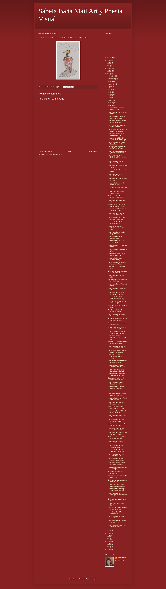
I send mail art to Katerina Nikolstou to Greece (116, 214)
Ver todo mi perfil (120, 560)
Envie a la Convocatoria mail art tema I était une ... (117, 323)
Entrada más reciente (45, 151)
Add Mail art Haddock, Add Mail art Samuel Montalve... (117, 437)
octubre (110, 81)
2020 (108, 71)
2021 (108, 68)
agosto (110, 87)
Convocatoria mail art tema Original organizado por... (116, 485)
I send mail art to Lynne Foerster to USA (115, 175)
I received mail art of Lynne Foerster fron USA (116, 455)
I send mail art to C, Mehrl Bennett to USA (116, 403)
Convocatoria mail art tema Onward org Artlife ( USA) (116, 370)
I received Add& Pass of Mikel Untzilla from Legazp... (117, 351)
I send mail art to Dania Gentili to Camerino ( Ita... (117, 201)
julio (109, 89)
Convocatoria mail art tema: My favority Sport (117, 476)
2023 (108, 63)
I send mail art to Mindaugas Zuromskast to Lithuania (116, 332)
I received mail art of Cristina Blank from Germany (116, 315)
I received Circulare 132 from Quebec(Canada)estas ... (117, 152)
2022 (108, 66)
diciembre (111, 76)
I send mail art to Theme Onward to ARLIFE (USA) (116, 366)
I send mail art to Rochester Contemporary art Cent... (116, 374)
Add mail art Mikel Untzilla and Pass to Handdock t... (117, 342)
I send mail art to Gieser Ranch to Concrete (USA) (117, 398)
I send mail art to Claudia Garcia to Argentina (115, 383)
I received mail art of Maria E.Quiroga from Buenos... (116, 459)
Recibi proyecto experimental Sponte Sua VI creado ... (117, 147)
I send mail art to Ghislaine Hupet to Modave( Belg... (116, 297)
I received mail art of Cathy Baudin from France (116, 420)
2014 (108, 541)
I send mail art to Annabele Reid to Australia (116, 183)
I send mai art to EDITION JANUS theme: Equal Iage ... (117, 138)
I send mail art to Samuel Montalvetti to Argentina (116, 442)
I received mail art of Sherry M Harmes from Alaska (117, 263)
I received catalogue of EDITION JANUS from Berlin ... (117, 157)
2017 (108, 533)
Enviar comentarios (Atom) (55, 154)
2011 (108, 549)
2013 (108, 544)
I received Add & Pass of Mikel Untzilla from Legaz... (117, 130)
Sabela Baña (121, 557)
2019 (108, 74)
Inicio (69, 151)
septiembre (112, 84)
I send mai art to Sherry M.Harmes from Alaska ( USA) (116, 227)
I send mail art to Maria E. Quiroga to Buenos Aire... (116, 450)
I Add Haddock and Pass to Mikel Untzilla (116, 512)
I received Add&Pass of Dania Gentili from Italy (117, 525)
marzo (110, 100)
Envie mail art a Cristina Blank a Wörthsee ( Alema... (117, 302)
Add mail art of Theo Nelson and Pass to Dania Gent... (116, 205)
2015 (108, 539)
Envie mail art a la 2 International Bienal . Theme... (115, 356)
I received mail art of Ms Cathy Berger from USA (117, 233)
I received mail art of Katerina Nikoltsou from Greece (117, 218)
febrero (110, 103)
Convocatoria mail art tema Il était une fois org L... (117, 328)
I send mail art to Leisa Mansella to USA (115, 237)
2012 (108, 547)
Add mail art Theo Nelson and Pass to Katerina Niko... (117, 196)
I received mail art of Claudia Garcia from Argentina (116, 143)
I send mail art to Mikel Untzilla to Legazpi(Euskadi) (117, 433)
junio (110, 92)
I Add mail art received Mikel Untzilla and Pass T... (116, 126)
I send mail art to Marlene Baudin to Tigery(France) (116, 293)
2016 (108, 536)
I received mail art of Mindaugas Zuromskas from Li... (117, 337)
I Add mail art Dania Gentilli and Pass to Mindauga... (117, 508)
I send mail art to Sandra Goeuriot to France (115, 162)
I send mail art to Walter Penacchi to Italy (115, 258)
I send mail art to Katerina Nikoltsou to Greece (116, 387)
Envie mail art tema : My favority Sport (115, 472)
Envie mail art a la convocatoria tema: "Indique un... (117, 188)
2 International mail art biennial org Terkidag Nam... (117, 361)
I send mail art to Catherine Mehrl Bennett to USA (116, 117)
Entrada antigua (92, 151)
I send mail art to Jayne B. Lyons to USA (116, 241)
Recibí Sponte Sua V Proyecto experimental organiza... (117, 319)
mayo (110, 95)
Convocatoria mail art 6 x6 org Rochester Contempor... (117, 378)
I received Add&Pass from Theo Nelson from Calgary (117, 209)
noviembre (111, 79)
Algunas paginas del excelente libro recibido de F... (117, 280)
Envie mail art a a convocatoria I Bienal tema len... (117, 272)
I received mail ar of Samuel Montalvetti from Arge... (116, 463)
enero (110, 105)
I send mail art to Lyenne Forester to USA (115, 446)
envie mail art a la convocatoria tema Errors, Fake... (117, 424)
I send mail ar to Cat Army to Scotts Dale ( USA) (116, 254)
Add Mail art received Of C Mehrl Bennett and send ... (117, 407)
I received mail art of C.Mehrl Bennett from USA (117, 121)
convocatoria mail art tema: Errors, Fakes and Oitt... (116, 429)
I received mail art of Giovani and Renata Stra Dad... (116, 347)
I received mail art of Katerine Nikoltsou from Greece (117, 394)
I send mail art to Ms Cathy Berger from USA (116, 222)
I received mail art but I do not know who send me (117, 521)
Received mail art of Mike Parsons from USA (116, 310)
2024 (108, 60)
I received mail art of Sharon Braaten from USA (116, 134)
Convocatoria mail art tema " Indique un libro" (116, 192)
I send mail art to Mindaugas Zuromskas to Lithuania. (116, 489)
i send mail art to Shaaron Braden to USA (116, 108)
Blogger (94, 579)
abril (109, 97)
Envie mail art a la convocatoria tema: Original (117, 481)
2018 (108, 530)
